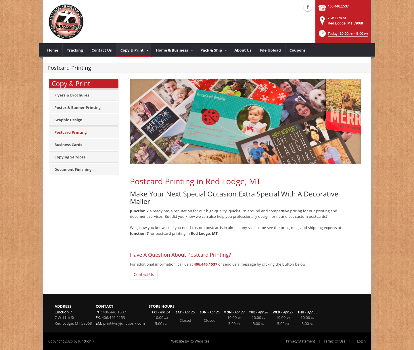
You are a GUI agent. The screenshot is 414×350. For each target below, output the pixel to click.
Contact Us (144, 274)
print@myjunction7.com (124, 323)
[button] (343, 35)
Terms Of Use (335, 341)
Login (361, 341)
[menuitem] (52, 50)
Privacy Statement (300, 341)
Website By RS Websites (190, 341)
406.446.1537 (338, 6)
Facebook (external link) (308, 7)
